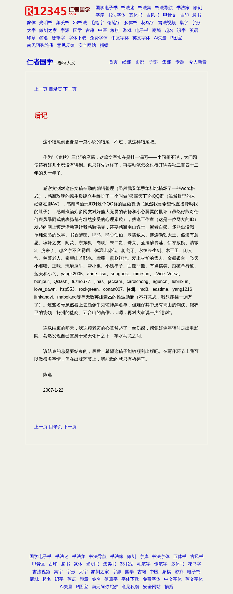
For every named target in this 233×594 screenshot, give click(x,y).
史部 (140, 62)
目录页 (55, 89)
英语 (193, 30)
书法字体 (117, 15)
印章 (31, 37)
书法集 (144, 7)
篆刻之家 (48, 30)
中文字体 (120, 37)
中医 (102, 30)
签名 (43, 37)
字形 (196, 22)
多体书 (130, 22)
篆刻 (197, 7)
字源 (65, 30)
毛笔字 (97, 22)
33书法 (80, 22)
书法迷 (127, 7)
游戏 (127, 30)
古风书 (152, 15)
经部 (126, 62)
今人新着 (198, 62)
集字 (183, 22)
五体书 (135, 15)
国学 (77, 30)
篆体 (31, 22)
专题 (180, 62)
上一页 (40, 89)
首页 (113, 62)
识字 (181, 30)
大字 (31, 30)
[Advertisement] (116, 486)
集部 (166, 62)
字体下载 (77, 37)
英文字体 (141, 37)
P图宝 (176, 37)
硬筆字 (58, 37)
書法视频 (167, 22)
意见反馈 (66, 45)
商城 (156, 30)
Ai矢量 (160, 37)
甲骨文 (169, 15)
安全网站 (87, 45)
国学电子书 (107, 7)
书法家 (183, 7)
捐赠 (104, 45)
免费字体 (99, 37)
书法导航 (164, 7)
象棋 (114, 30)
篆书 (196, 15)
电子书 (142, 30)
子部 (153, 62)
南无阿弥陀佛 (40, 45)
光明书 (45, 22)
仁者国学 (39, 62)
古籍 (90, 30)
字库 (100, 15)
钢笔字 (114, 22)
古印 (184, 15)
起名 (169, 30)
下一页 (70, 89)
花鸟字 (147, 22)
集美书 (62, 22)
